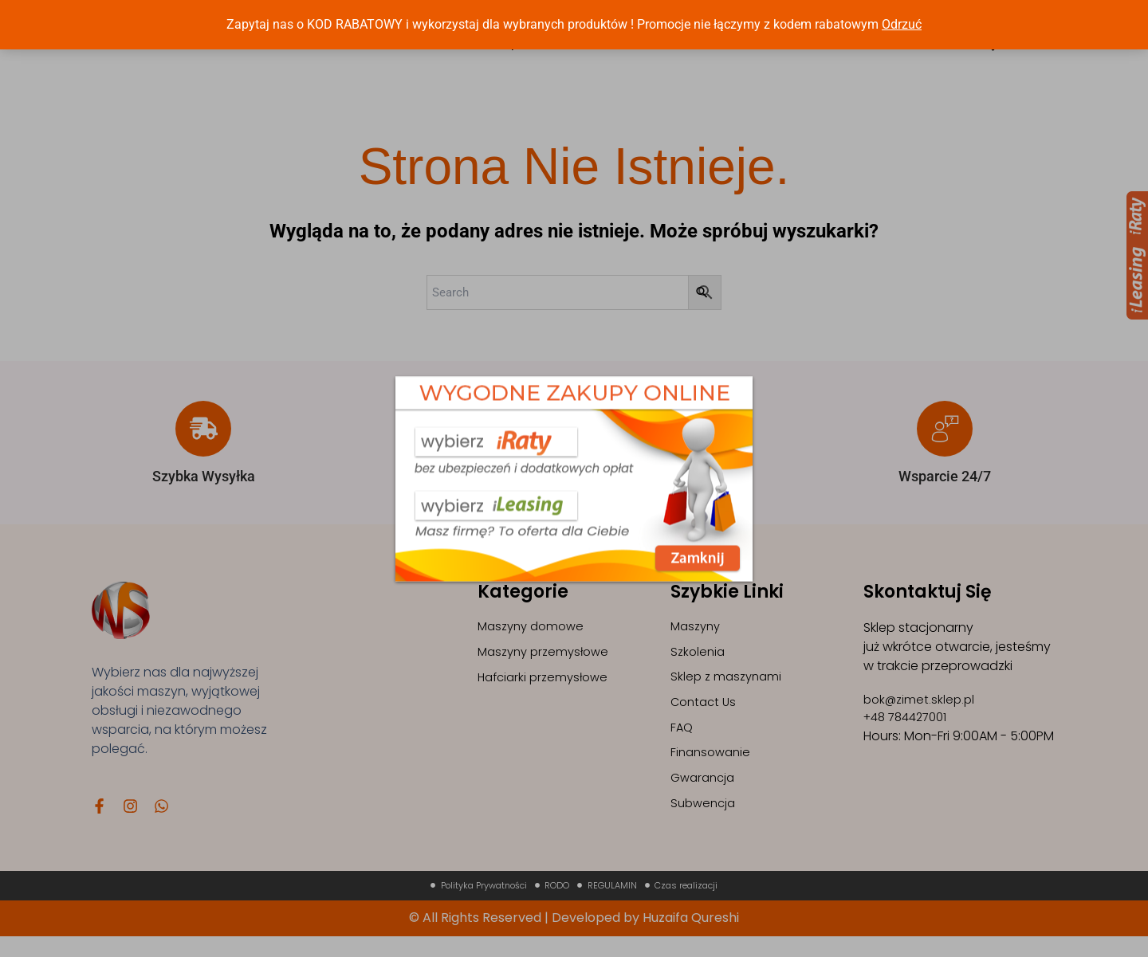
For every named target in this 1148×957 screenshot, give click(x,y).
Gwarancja (705, 794)
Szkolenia (699, 658)
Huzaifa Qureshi (691, 938)
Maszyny (697, 631)
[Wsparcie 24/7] (945, 433)
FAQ (682, 740)
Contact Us (705, 713)
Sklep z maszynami (728, 686)
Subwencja (705, 821)
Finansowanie (713, 767)
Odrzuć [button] (902, 24)
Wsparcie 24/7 (944, 480)
